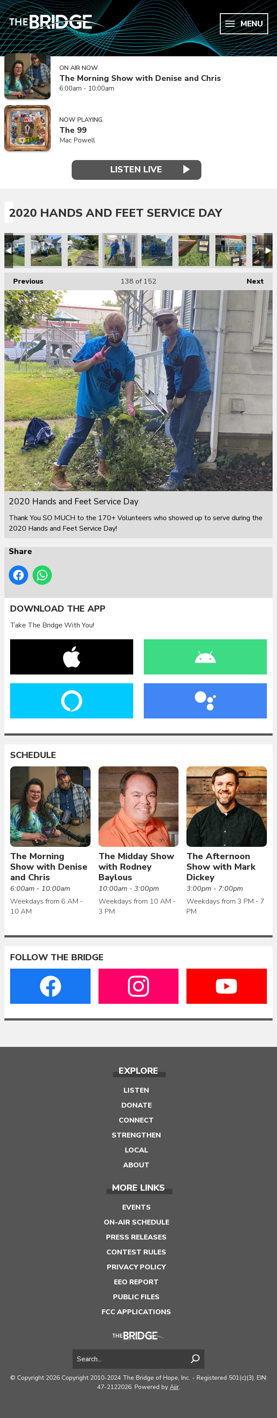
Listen (136, 1090)
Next (251, 279)
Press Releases (136, 1237)
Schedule (33, 755)
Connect (136, 1120)
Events (136, 1207)
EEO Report (136, 1282)
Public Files (136, 1297)
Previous (24, 279)
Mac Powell (77, 140)
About (136, 1165)
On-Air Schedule (136, 1222)
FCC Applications (136, 1312)
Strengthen (136, 1135)
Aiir (174, 1387)
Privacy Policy (136, 1267)
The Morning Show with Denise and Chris (140, 78)
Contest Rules (136, 1252)
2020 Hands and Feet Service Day (46, 250)
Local (136, 1150)
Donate (136, 1105)
